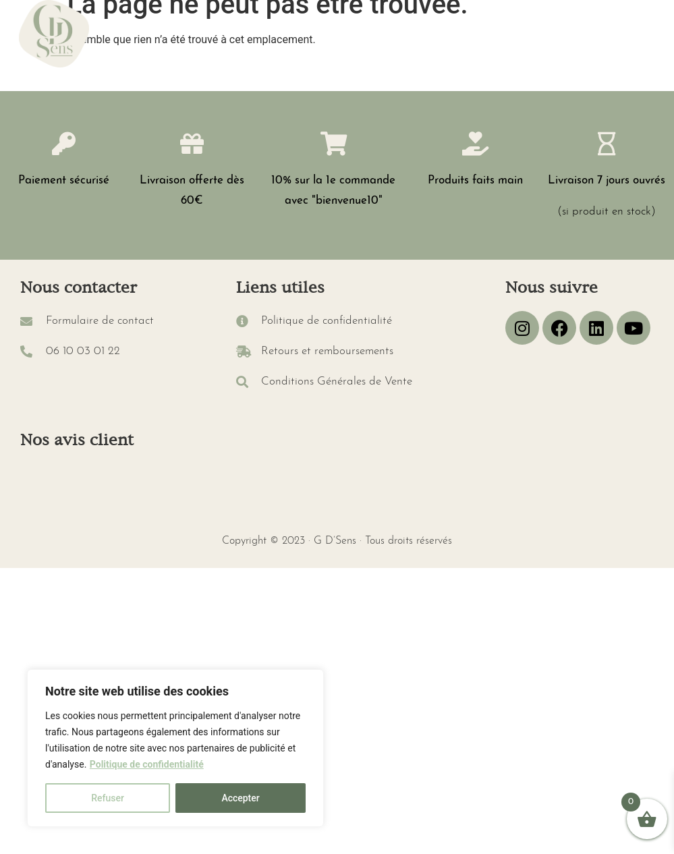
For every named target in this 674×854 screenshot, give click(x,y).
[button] (575, 11)
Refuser (107, 798)
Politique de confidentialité (147, 764)
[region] (175, 748)
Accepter (240, 798)
